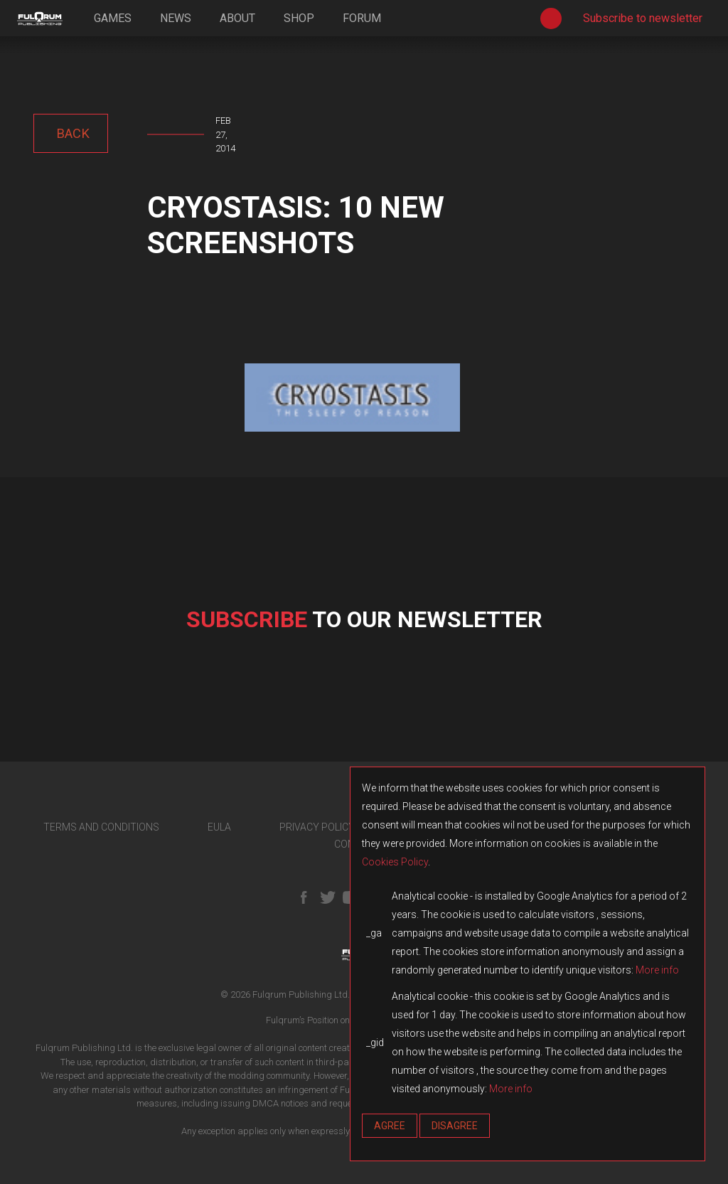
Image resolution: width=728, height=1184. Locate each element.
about (237, 18)
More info (657, 970)
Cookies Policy (395, 862)
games (113, 18)
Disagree (455, 1125)
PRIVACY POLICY (317, 827)
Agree (389, 1125)
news (175, 18)
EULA (219, 827)
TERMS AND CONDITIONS (101, 827)
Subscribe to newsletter (642, 18)
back (71, 133)
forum (362, 18)
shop (299, 18)
